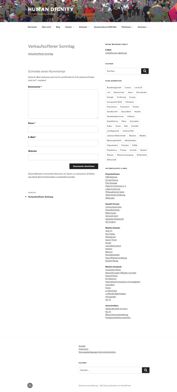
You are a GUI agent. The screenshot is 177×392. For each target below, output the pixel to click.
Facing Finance (111, 180)
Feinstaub (129, 102)
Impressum (83, 349)
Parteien (125, 145)
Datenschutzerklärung (88, 385)
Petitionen (127, 27)
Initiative (131, 116)
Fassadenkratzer (112, 210)
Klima (123, 121)
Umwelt (133, 150)
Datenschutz (118, 92)
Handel (137, 111)
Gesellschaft (112, 111)
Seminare (143, 27)
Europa (132, 97)
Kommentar (35, 87)
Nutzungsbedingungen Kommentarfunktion (97, 352)
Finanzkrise (112, 107)
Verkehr (143, 150)
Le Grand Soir (111, 290)
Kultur (109, 126)
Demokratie (141, 92)
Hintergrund (110, 237)
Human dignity (51, 9)
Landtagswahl (113, 131)
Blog (58, 27)
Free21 (108, 243)
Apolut (116, 308)
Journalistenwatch (113, 246)
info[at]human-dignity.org (116, 53)
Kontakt (82, 346)
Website (32, 151)
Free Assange (111, 183)
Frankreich (124, 107)
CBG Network (111, 177)
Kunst (118, 126)
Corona (128, 87)
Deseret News (111, 276)
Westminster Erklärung (115, 195)
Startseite (32, 27)
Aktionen (84, 27)
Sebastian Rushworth (114, 219)
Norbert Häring (111, 261)
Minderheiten (130, 140)
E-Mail (32, 137)
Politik (134, 145)
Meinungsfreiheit (114, 140)
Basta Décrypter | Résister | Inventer (120, 273)
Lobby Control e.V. (112, 189)
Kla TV (108, 311)
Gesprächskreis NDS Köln (105, 27)
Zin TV (108, 299)
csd (108, 92)
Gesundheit (126, 111)
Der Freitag (110, 234)
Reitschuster (110, 213)
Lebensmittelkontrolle (116, 135)
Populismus (112, 150)
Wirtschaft (111, 160)
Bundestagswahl (114, 87)
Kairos (108, 288)
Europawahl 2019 (114, 102)
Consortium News (113, 270)
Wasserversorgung (125, 155)
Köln (126, 126)
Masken (132, 135)
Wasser (110, 155)
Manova (109, 252)
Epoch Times (111, 240)
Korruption (134, 121)
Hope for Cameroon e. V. (115, 186)
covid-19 (138, 87)
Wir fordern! (110, 222)
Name (32, 123)
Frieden (136, 107)
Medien (143, 135)
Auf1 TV (108, 231)
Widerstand (142, 155)
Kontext (108, 249)
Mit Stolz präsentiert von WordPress (115, 385)
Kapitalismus (112, 121)
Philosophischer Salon (114, 192)
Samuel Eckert (111, 216)
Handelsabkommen (115, 116)
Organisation (112, 145)
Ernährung (121, 97)
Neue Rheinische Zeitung (116, 258)
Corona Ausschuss (113, 207)
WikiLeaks (110, 198)
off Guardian (110, 297)
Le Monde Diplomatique (115, 293)
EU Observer (110, 278)
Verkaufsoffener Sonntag (40, 54)
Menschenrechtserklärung (116, 314)
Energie (110, 97)
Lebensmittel (128, 131)
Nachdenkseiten (112, 255)
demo (130, 92)
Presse (123, 150)
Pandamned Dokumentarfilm (118, 317)
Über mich (46, 27)
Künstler (135, 126)
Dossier (70, 27)
